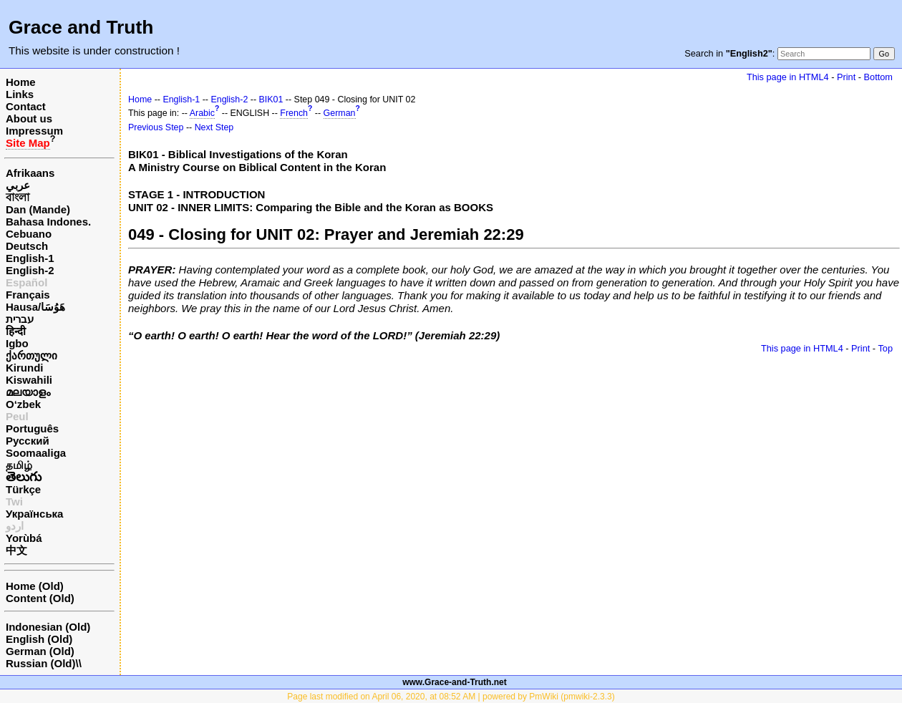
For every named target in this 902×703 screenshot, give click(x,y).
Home (21, 82)
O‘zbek (23, 404)
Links (20, 94)
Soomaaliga (36, 453)
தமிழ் (19, 465)
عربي (18, 185)
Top (885, 348)
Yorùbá (24, 538)
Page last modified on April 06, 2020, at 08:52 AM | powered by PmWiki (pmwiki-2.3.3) (450, 697)
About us (29, 118)
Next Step (214, 127)
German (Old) (40, 651)
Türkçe (23, 489)
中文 (16, 550)
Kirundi (25, 368)
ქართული (31, 355)
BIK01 (271, 99)
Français (28, 295)
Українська (34, 514)
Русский (27, 441)
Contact (26, 106)
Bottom (878, 77)
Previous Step (155, 127)
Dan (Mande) (38, 209)
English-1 (30, 258)
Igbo (17, 343)
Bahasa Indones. (48, 221)
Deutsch (27, 246)
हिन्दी (16, 331)
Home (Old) (35, 586)
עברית (20, 319)
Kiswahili (29, 380)
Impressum (34, 131)
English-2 (30, 270)
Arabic (202, 113)
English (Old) (39, 639)
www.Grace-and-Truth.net (454, 682)
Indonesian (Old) (48, 627)
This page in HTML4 (788, 77)
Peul (17, 416)
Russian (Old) (41, 663)
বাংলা (17, 197)
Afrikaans (30, 173)
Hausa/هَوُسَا (35, 307)
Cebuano (29, 234)
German (340, 113)
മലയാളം (28, 392)
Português (32, 428)
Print (846, 77)
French (294, 113)
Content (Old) (40, 598)
